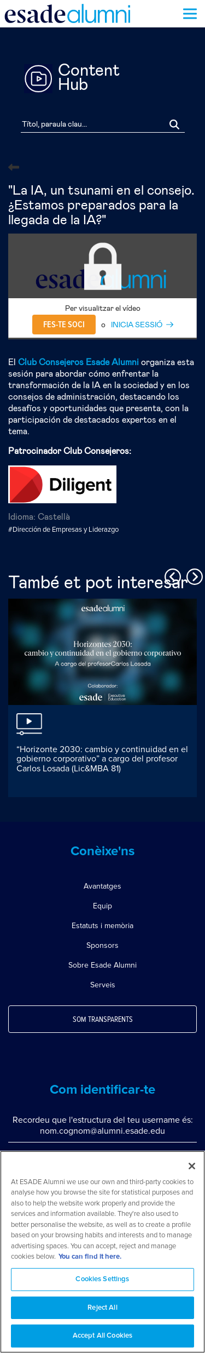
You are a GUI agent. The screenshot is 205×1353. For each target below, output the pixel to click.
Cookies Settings (102, 1282)
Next (193, 575)
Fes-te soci (64, 324)
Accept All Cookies (102, 1339)
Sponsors (102, 945)
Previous (171, 575)
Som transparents (103, 1020)
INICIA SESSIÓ (136, 325)
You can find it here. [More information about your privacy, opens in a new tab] (89, 1260)
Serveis (102, 985)
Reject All (102, 1311)
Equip (102, 906)
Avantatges (102, 886)
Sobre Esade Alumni (102, 965)
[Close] (192, 1169)
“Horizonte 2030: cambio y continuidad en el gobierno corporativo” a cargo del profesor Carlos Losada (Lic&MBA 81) (102, 759)
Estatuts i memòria (102, 925)
